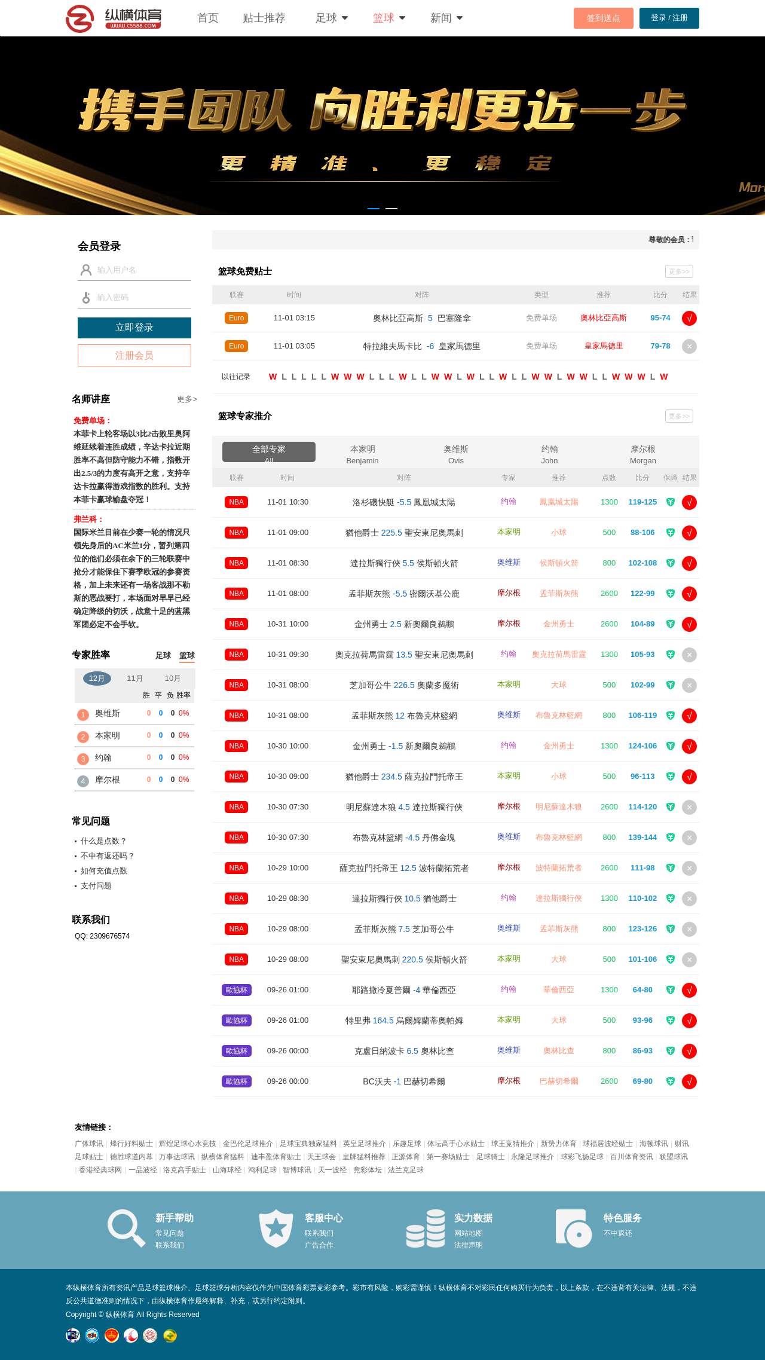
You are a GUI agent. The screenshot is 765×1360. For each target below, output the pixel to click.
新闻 (441, 18)
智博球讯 (297, 1170)
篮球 (383, 18)
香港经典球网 (100, 1170)
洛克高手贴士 (184, 1170)
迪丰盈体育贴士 (276, 1157)
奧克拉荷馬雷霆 (559, 654)
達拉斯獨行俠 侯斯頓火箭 (404, 563)
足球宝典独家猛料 (308, 1143)
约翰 (549, 453)
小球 (559, 532)
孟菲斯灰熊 (559, 593)
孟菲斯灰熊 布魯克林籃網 (404, 715)
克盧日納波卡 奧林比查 (404, 1051)
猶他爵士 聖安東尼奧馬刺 (404, 532)
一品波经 (142, 1170)
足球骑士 (490, 1157)
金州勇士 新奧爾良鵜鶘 (404, 624)
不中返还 (618, 1233)
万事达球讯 (177, 1157)
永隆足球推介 (532, 1157)
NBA (236, 502)
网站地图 (468, 1233)
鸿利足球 (262, 1170)
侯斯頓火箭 (559, 562)
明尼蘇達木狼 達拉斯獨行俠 (404, 807)
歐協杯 (236, 990)
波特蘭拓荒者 (559, 867)
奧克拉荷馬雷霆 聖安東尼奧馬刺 (404, 654)
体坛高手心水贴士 (456, 1143)
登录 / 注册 (669, 17)
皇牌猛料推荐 (363, 1157)
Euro (236, 318)
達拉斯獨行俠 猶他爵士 (404, 898)
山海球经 (227, 1170)
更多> (187, 399)
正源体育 (405, 1157)
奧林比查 (558, 1050)
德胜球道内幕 (131, 1157)
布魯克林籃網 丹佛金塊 (404, 837)
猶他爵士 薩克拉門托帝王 (404, 776)
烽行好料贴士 (131, 1143)
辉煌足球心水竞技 (187, 1143)
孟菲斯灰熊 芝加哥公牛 (404, 929)
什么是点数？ (104, 840)
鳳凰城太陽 (559, 501)
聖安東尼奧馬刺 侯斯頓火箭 (404, 959)
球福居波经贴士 (608, 1143)
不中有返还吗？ (108, 855)
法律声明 (468, 1245)
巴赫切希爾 (559, 1081)
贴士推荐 (264, 18)
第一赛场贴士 (448, 1157)
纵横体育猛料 (222, 1157)
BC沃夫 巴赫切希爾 (404, 1081)
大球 (559, 684)
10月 (173, 678)
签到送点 (603, 18)
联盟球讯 (673, 1157)
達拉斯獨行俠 (559, 898)
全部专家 (269, 453)
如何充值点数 (104, 870)
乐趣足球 (407, 1143)
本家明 (362, 453)
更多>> (679, 271)
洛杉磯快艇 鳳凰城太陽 (404, 502)
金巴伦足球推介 (248, 1143)
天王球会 (321, 1157)
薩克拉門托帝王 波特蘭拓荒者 (404, 868)
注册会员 (134, 355)
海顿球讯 (653, 1143)
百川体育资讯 (631, 1157)
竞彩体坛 (367, 1170)
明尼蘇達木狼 (559, 806)
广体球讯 (89, 1143)
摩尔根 (643, 453)
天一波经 (332, 1170)
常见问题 (169, 1233)
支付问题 (96, 885)
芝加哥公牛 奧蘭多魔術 (404, 685)
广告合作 (319, 1245)
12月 (97, 678)
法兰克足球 (406, 1170)
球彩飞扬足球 (582, 1157)
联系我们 (169, 1245)
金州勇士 (558, 623)
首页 (208, 18)
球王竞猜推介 (512, 1143)
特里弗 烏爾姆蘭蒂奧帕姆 (404, 1020)
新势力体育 (559, 1143)
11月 (135, 678)
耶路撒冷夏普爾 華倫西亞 (404, 990)
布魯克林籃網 (559, 715)
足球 (326, 18)
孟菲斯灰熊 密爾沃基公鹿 (404, 593)
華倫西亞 (558, 989)
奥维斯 (456, 453)
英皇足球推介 (364, 1143)
